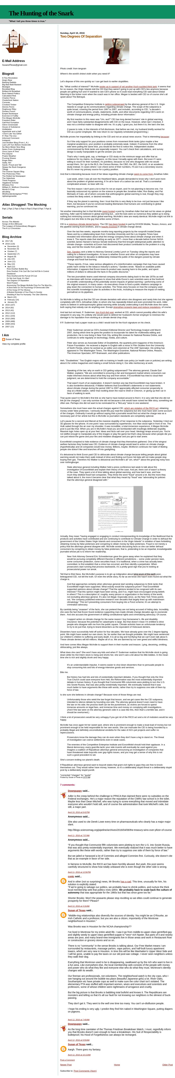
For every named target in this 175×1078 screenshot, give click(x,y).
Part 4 (23, 209)
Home (117, 1064)
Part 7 (42, 209)
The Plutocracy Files (11, 174)
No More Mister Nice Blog (13, 147)
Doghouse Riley (9, 109)
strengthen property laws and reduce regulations (136, 307)
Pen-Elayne (7, 154)
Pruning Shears (9, 158)
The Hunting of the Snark (41, 13)
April (9, 267)
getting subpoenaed (115, 104)
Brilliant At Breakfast (11, 91)
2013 (7, 310)
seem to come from (144, 174)
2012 (7, 313)
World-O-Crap (8, 189)
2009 (7, 321)
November (12, 249)
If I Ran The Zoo (9, 136)
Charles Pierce (8, 98)
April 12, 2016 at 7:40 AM (78, 1020)
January (11, 302)
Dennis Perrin (8, 107)
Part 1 (5, 209)
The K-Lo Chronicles (11, 228)
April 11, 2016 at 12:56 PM (79, 872)
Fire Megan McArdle (11, 118)
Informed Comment (10, 138)
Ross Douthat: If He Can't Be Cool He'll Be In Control (28, 271)
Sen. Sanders (74, 251)
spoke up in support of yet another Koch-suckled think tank (128, 86)
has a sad (126, 881)
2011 (7, 316)
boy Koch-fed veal (105, 312)
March (10, 297)
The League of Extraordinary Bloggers (19, 226)
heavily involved (109, 226)
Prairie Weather (9, 156)
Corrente (6, 102)
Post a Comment (67, 1060)
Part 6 (36, 209)
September (12, 254)
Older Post (167, 1064)
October (11, 251)
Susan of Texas (77, 910)
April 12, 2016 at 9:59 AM (78, 1040)
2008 (7, 324)
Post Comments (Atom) (85, 1071)
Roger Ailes (7, 160)
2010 (7, 318)
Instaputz (6, 140)
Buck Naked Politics (11, 93)
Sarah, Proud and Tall (11, 165)
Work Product (12, 283)
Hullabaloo (7, 129)
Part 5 (30, 209)
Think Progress (9, 180)
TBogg (5, 169)
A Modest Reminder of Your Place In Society (24, 292)
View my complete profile (14, 344)
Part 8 (48, 209)
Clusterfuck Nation (10, 100)
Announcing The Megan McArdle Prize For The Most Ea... (30, 285)
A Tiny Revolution (10, 78)
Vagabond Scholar (10, 182)
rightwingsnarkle (9, 196)
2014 (7, 307)
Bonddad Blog (8, 89)
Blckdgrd (6, 87)
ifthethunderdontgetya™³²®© (15, 194)
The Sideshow (8, 178)
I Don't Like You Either (12, 133)
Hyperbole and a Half (11, 131)
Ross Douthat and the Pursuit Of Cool (22, 276)
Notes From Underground (13, 149)
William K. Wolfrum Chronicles (15, 187)
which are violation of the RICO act (141, 408)
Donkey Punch (8, 111)
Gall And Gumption (10, 122)
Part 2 (11, 209)
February (11, 300)
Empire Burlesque (10, 113)
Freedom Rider (8, 120)
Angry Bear (7, 80)
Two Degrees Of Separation (18, 281)
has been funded (117, 224)
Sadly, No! (6, 162)
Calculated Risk (9, 96)
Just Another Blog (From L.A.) (15, 142)
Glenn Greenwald (10, 125)
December (12, 246)
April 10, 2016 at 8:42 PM (79, 812)
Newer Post (66, 1064)
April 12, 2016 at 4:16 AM (78, 906)
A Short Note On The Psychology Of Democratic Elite (28, 288)
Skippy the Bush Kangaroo (14, 167)
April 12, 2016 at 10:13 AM (79, 1055)
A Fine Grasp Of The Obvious (18, 290)
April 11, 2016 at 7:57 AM (78, 835)
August (10, 256)
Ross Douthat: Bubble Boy (17, 269)
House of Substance (11, 127)
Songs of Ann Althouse (12, 224)
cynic (71, 876)
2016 (7, 244)
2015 (7, 305)
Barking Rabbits (9, 82)
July (9, 259)
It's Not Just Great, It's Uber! (18, 278)
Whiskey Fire (8, 185)
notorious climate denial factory (84, 224)
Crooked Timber (9, 104)
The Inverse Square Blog (13, 171)
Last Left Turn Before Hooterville (16, 145)
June (9, 261)
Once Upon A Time (10, 151)
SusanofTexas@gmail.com (14, 65)
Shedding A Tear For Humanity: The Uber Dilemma (27, 295)
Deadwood (11, 274)
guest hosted (108, 211)
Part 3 (17, 209)
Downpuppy (75, 790)
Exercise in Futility (10, 116)
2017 (7, 241)
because (165, 136)
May (9, 264)
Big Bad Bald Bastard (11, 84)
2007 (7, 326)
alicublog (6, 191)
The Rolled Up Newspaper (14, 176)
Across (10, 221)
